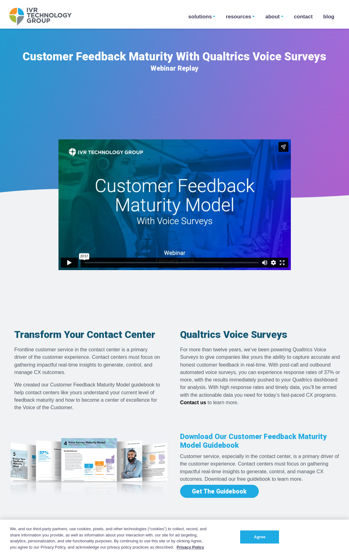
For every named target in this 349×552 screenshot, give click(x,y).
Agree (260, 541)
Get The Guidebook (219, 491)
